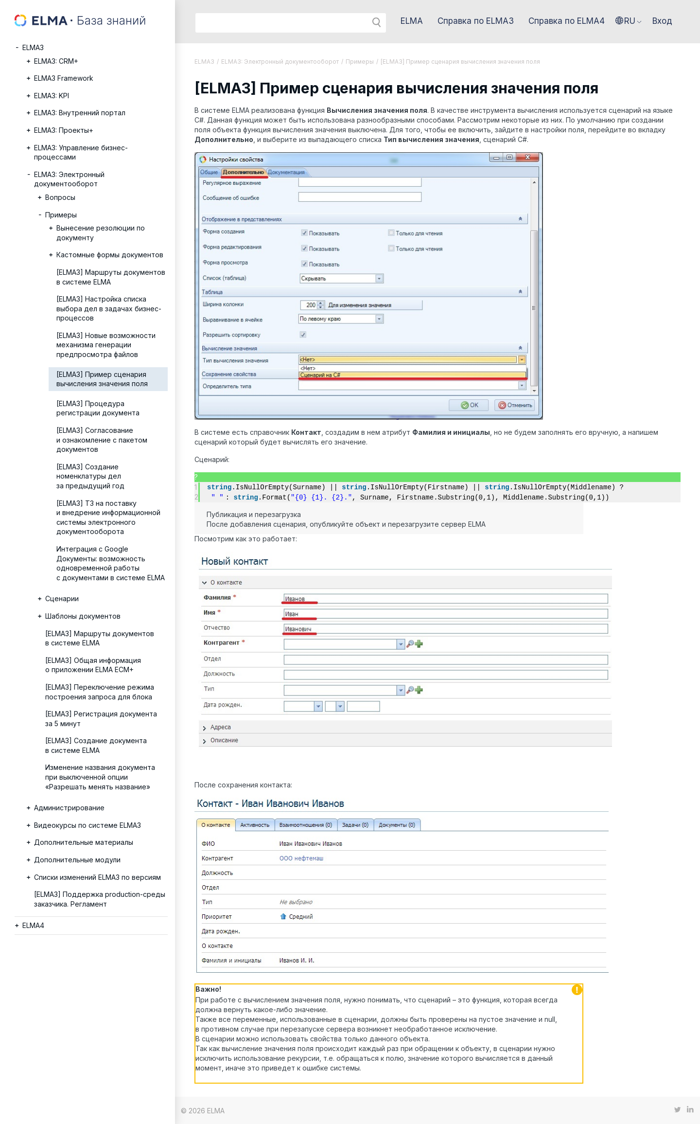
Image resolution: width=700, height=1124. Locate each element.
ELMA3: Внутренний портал (79, 112)
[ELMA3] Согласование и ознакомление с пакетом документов (101, 439)
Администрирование (69, 807)
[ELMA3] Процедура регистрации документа (98, 408)
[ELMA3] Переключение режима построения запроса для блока (99, 692)
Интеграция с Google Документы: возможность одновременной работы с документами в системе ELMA (110, 563)
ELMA (412, 21)
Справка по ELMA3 (476, 21)
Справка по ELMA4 (566, 21)
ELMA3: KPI (51, 95)
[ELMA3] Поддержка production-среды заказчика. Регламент (99, 899)
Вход (662, 21)
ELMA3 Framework (63, 78)
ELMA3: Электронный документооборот (69, 179)
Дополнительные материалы (83, 842)
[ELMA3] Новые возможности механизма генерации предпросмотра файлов (106, 344)
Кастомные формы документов (109, 254)
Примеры (61, 215)
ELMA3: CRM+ (56, 61)
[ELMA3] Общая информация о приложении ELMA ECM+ (93, 665)
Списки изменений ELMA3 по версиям (97, 877)
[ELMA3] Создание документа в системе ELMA (96, 745)
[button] (628, 21)
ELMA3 (33, 47)
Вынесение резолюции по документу (100, 233)
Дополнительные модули (77, 860)
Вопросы (60, 197)
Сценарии (62, 598)
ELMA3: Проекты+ (63, 130)
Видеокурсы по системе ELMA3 (87, 825)
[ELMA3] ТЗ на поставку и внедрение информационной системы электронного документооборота (108, 517)
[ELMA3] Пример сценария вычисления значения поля (102, 379)
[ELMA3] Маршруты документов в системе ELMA (110, 277)
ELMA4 (33, 925)
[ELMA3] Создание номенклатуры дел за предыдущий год (90, 476)
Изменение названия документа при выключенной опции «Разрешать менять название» (100, 776)
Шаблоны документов (83, 616)
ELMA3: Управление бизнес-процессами (81, 152)
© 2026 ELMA (203, 1110)
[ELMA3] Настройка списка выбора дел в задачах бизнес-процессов (108, 308)
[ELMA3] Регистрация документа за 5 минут (101, 719)
